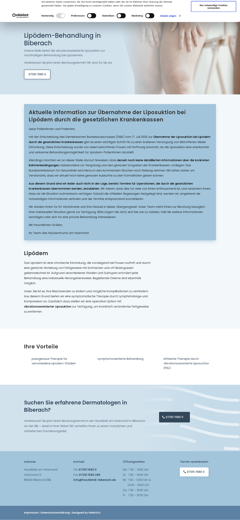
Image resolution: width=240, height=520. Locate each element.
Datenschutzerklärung (55, 512)
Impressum (31, 512)
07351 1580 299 (89, 475)
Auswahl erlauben (213, 17)
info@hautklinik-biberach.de (94, 480)
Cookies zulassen (214, 7)
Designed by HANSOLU (86, 512)
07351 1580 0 (37, 74)
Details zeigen (168, 37)
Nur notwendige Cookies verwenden (214, 27)
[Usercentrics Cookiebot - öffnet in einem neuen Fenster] (20, 37)
